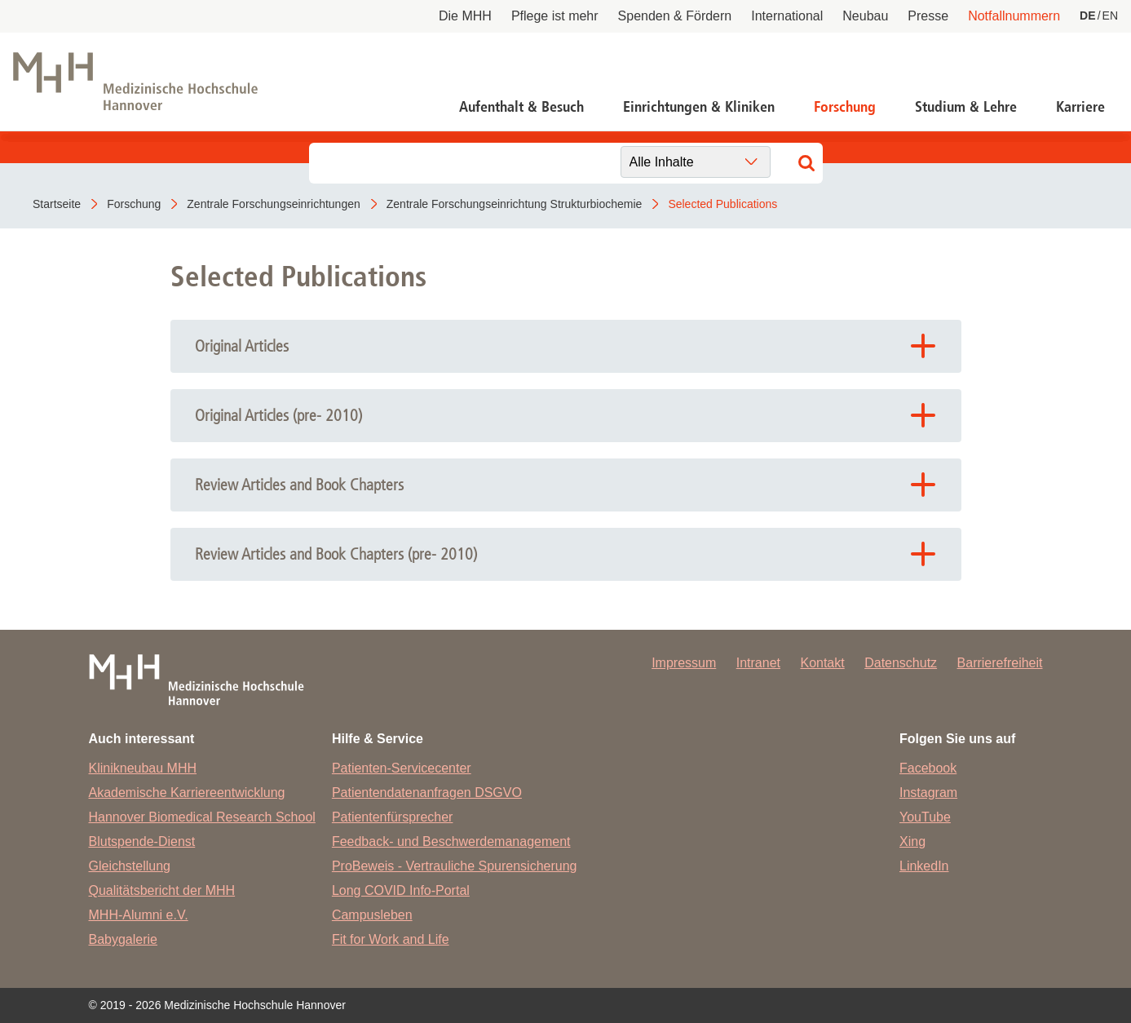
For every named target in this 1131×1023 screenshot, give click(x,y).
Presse (928, 16)
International (787, 16)
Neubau (865, 16)
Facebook (927, 768)
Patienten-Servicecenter (401, 768)
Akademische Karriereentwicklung (187, 792)
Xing (912, 841)
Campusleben (372, 915)
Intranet (758, 663)
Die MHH (465, 16)
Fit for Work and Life (390, 939)
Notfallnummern (1014, 16)
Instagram (928, 792)
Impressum (684, 663)
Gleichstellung (130, 866)
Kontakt (822, 663)
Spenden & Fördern (675, 16)
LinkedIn (924, 866)
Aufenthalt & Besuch (521, 107)
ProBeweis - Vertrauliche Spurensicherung (454, 866)
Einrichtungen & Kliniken (699, 107)
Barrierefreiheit (1000, 663)
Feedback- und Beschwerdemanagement (451, 841)
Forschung (845, 107)
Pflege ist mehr (555, 16)
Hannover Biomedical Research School (202, 817)
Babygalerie (123, 939)
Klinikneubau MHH (143, 768)
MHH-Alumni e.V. (138, 915)
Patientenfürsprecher (392, 817)
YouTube (925, 817)
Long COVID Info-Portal (401, 890)
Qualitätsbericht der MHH (162, 890)
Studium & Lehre (966, 107)
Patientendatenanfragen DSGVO (427, 792)
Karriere (1080, 107)
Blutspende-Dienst (142, 841)
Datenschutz (900, 663)
